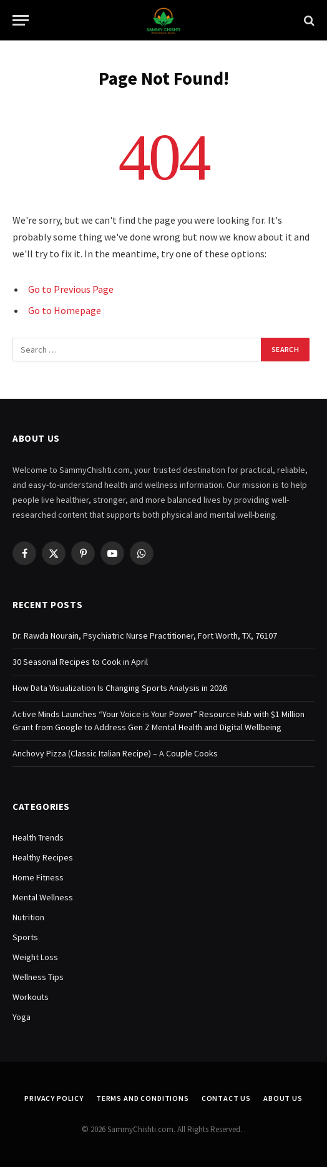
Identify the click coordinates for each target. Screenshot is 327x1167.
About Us (283, 1098)
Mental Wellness (42, 897)
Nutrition (28, 917)
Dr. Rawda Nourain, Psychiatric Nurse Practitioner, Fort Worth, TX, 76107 (144, 635)
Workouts (30, 997)
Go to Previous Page (71, 289)
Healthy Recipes (42, 857)
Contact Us (226, 1098)
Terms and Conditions (142, 1098)
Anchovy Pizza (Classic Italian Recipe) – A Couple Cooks (115, 753)
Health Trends (38, 837)
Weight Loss (35, 957)
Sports (25, 937)
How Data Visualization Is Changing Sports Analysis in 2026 (119, 687)
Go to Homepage (64, 310)
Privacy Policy (54, 1098)
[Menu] (20, 20)
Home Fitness (38, 877)
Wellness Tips (38, 977)
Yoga (21, 1016)
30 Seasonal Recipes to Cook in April (80, 661)
